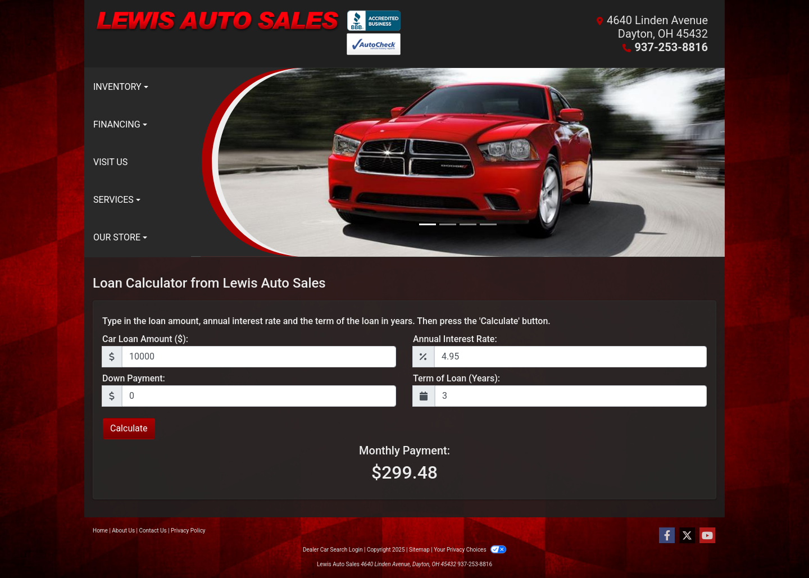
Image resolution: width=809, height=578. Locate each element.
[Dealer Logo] (248, 33)
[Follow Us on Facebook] (667, 535)
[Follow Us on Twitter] (687, 535)
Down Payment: (133, 378)
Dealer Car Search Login (333, 550)
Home (100, 530)
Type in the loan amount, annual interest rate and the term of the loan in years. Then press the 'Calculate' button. (326, 321)
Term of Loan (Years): (456, 378)
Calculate (129, 428)
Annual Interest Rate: (455, 339)
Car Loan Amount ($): (145, 339)
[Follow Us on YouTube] (707, 535)
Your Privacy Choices (470, 550)
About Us (123, 530)
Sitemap (419, 550)
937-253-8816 (671, 47)
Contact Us (153, 530)
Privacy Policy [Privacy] (188, 530)
